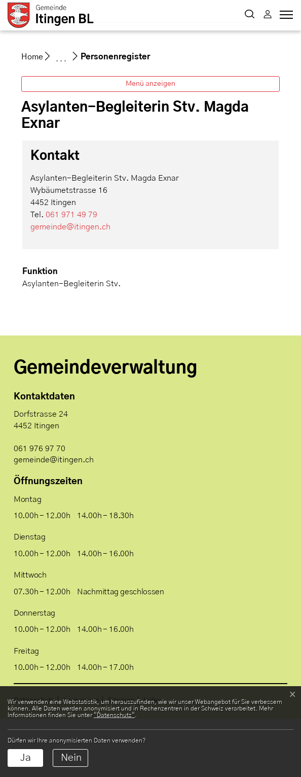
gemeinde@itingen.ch (70, 285)
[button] (249, 15)
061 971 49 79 (71, 273)
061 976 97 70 (39, 507)
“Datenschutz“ (114, 715)
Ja (25, 758)
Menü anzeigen (150, 142)
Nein (71, 758)
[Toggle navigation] (284, 17)
